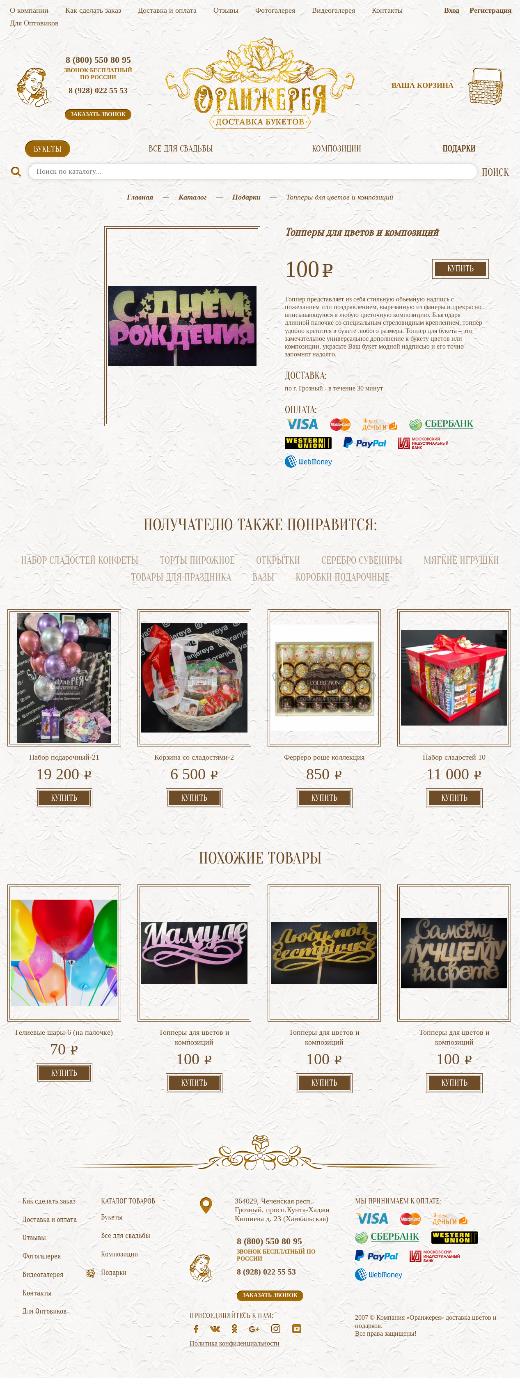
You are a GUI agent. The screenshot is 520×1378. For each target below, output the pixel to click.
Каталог (193, 197)
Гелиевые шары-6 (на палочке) (64, 1032)
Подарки (458, 149)
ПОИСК (495, 172)
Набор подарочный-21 (64, 757)
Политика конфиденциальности (234, 1343)
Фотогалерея (275, 10)
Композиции (336, 149)
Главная (140, 197)
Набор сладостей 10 (454, 757)
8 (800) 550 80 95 (98, 60)
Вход (451, 10)
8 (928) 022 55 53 (98, 90)
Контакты (387, 10)
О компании (29, 10)
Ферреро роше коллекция (324, 757)
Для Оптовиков (34, 23)
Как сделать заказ (93, 10)
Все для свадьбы (181, 149)
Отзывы (225, 10)
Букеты (48, 149)
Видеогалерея (333, 10)
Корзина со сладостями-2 (194, 757)
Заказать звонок (98, 114)
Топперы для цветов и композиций (194, 1037)
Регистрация (491, 10)
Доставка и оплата (167, 10)
